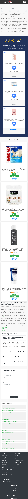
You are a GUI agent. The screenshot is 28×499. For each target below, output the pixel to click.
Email (4, 382)
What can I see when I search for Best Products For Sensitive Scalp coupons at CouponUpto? (13, 357)
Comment (4, 330)
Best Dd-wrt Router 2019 (6, 423)
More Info (14, 176)
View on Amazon (14, 178)
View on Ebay (14, 179)
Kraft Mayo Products (6, 439)
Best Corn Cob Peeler (6, 437)
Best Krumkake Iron (5, 426)
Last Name (5, 377)
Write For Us (14, 488)
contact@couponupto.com (14, 487)
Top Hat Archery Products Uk (7, 443)
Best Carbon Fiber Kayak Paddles (8, 432)
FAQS (3, 328)
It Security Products (5, 419)
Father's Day (3, 317)
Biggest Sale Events (19, 460)
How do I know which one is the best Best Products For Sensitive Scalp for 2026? (13, 352)
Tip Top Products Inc (6, 434)
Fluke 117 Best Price (5, 417)
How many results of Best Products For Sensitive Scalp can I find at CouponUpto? (13, 338)
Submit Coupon (14, 490)
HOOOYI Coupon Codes (6, 471)
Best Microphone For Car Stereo (8, 448)
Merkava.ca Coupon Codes (7, 477)
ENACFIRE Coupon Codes (7, 469)
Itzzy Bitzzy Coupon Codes (7, 472)
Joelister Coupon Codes (7, 474)
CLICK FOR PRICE (14, 74)
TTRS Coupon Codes (6, 479)
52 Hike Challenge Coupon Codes (9, 467)
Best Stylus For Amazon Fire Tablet (8, 410)
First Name (5, 373)
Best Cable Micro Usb (6, 406)
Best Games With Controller (7, 428)
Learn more (4, 327)
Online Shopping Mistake (20, 462)
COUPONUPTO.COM (16, 495)
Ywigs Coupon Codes (6, 481)
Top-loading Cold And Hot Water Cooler (9, 421)
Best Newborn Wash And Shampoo (8, 414)
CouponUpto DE (5, 466)
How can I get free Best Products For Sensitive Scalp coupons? (14, 362)
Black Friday (8, 317)
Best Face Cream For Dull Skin (7, 430)
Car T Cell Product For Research (8, 441)
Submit (14, 397)
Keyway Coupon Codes (6, 476)
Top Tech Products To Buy (7, 412)
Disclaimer (14, 492)
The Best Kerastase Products (7, 446)
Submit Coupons (18, 457)
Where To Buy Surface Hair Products (8, 408)
